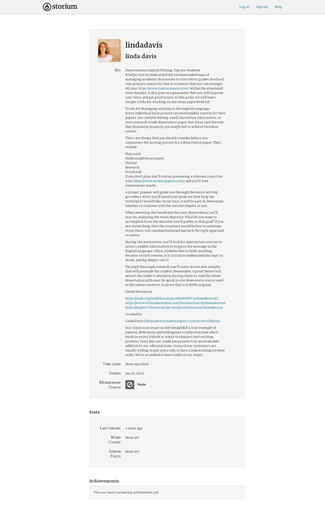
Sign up (262, 7)
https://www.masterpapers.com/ (163, 88)
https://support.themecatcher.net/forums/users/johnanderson (174, 307)
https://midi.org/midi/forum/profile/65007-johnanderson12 (172, 298)
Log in (244, 7)
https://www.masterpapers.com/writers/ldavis (182, 321)
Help (278, 7)
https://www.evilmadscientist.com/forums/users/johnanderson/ (175, 303)
